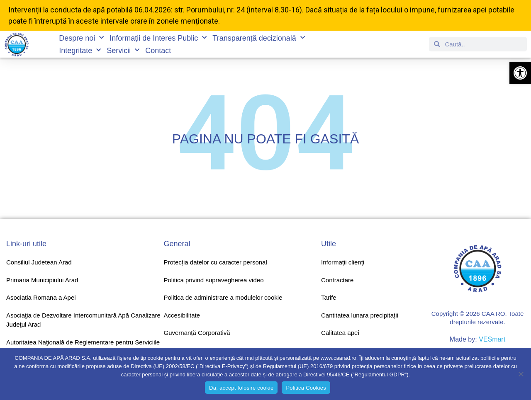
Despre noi (81, 38)
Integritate (80, 50)
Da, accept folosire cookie (241, 388)
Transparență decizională (258, 38)
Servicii (123, 50)
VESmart (492, 339)
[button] (520, 73)
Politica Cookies (306, 388)
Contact (158, 50)
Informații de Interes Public (158, 38)
